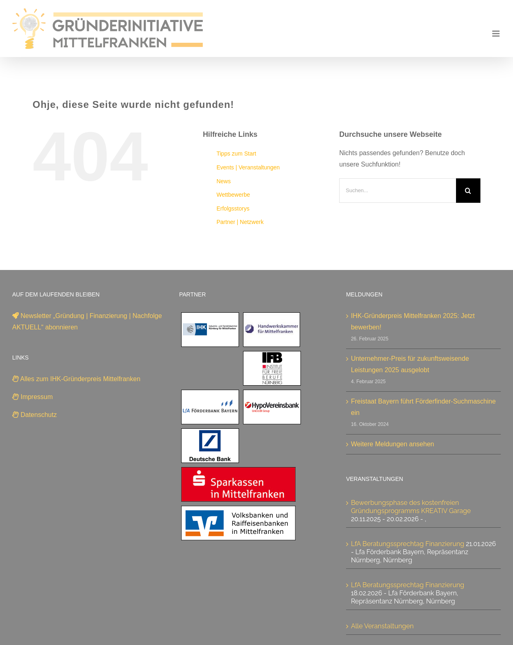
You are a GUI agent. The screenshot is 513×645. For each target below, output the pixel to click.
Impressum (32, 396)
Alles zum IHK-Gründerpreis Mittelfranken (76, 378)
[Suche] (468, 190)
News (224, 181)
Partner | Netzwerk (240, 222)
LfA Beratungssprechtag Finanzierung (407, 544)
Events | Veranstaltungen (248, 167)
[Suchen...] (397, 190)
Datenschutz (34, 414)
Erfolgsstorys (233, 208)
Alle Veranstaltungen (382, 626)
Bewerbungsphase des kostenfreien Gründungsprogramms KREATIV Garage (411, 507)
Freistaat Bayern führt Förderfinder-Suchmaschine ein (423, 407)
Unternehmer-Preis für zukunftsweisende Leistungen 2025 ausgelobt (410, 364)
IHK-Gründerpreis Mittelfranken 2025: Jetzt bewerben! (413, 321)
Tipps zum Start (236, 153)
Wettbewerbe (233, 194)
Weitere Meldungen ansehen (392, 444)
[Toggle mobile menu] (496, 33)
